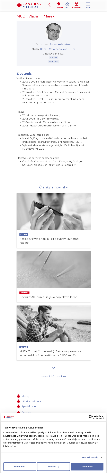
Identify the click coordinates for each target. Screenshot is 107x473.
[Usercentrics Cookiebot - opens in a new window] (91, 417)
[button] (67, 5)
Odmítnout (19, 466)
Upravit (53, 466)
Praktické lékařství (60, 44)
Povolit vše (87, 466)
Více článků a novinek (53, 376)
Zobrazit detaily (90, 457)
